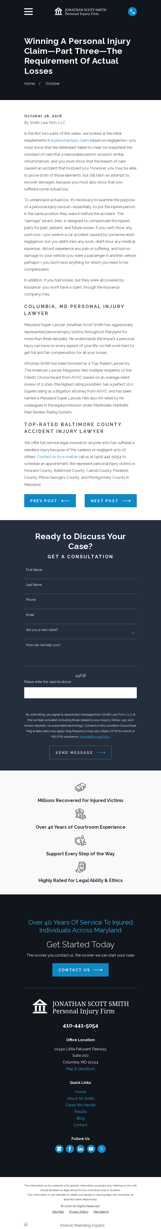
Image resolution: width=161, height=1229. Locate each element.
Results (80, 1111)
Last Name (34, 585)
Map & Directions (80, 1069)
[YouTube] (91, 1149)
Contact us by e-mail (55, 456)
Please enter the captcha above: (48, 682)
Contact (80, 1125)
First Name (34, 570)
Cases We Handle (80, 1105)
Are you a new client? (42, 630)
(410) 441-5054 (107, 456)
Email (30, 615)
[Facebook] (70, 1149)
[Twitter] (101, 1149)
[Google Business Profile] (59, 1149)
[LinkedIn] (80, 1149)
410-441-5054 (80, 1025)
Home (80, 1092)
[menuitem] (58, 1212)
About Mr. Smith (80, 1098)
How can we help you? (43, 645)
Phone (31, 600)
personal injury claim (71, 140)
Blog (81, 1118)
